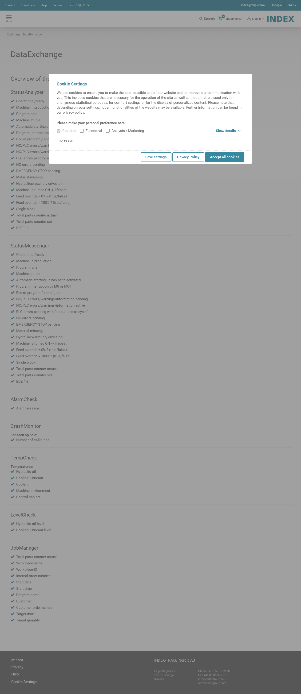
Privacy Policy (188, 157)
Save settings (156, 157)
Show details (228, 131)
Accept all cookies (224, 157)
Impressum (65, 140)
